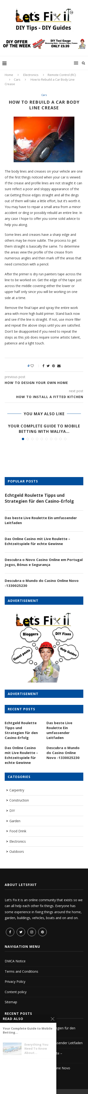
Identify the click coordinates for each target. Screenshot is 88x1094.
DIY (12, 810)
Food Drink (17, 831)
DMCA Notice (15, 961)
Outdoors (16, 851)
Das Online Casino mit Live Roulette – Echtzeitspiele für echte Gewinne (37, 541)
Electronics (30, 75)
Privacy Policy (15, 981)
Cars (17, 79)
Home (9, 75)
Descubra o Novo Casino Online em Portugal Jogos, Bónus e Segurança (44, 562)
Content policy (16, 992)
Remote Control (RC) (62, 75)
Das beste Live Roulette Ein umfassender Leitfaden (41, 520)
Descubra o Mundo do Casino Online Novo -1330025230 (42, 583)
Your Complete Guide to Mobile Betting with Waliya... (44, 428)
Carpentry (16, 790)
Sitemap (11, 1002)
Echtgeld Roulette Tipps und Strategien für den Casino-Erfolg (39, 498)
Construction (19, 800)
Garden (14, 821)
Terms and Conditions (21, 971)
